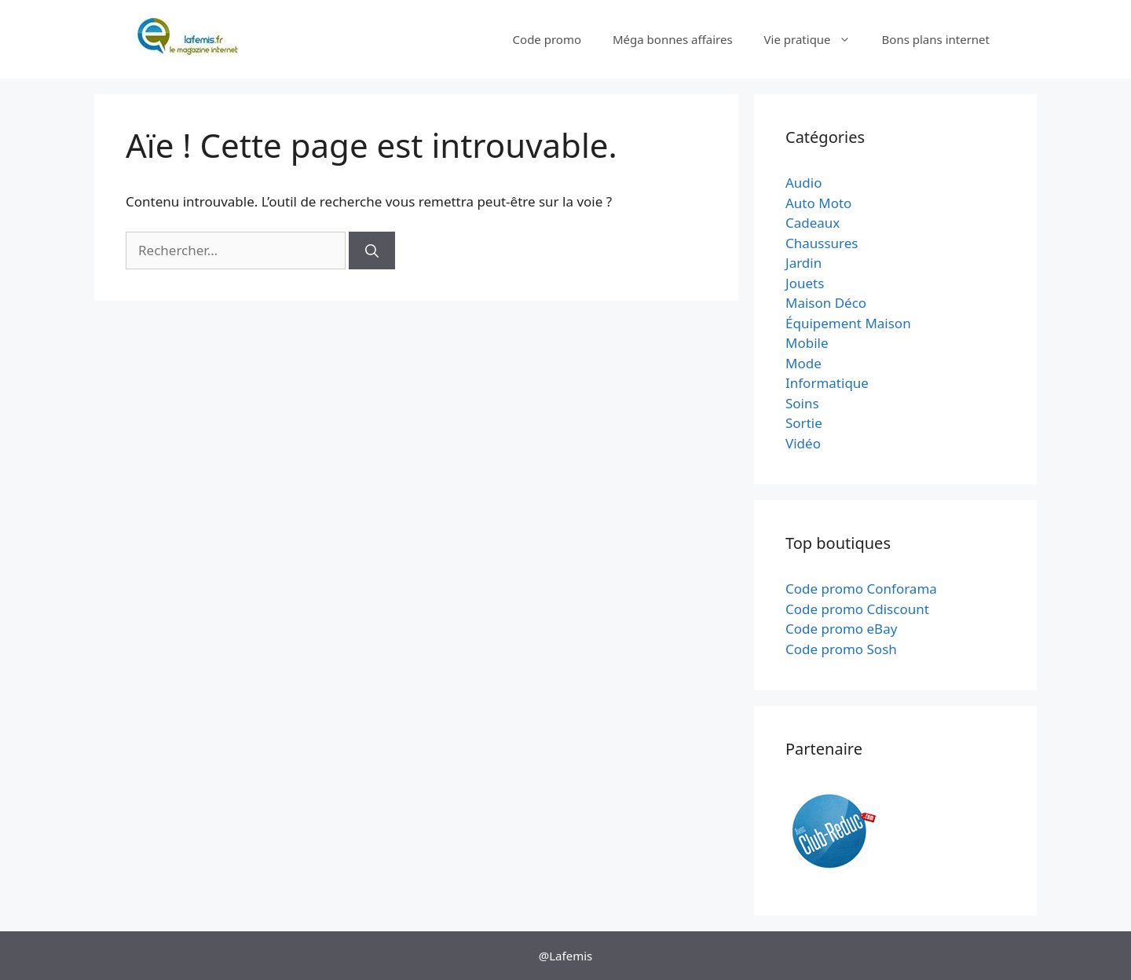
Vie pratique (815, 39)
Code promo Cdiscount (857, 609)
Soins (802, 403)
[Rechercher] (372, 250)
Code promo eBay (841, 629)
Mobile (807, 343)
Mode (803, 363)
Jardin (803, 263)
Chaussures (821, 243)
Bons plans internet (936, 39)
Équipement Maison (848, 323)
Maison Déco (825, 303)
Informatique (827, 383)
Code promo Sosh (841, 649)
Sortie (803, 423)
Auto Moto (818, 203)
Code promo (547, 39)
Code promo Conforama (861, 589)
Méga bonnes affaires (673, 39)
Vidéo (803, 443)
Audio (803, 183)
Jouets (804, 283)
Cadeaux (812, 223)
